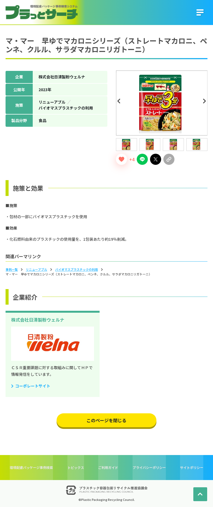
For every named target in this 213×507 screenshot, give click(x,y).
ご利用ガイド (108, 467)
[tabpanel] (162, 103)
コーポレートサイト (32, 386)
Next (205, 101)
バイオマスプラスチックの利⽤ (76, 269)
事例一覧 (12, 269)
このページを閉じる (106, 420)
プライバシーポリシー (149, 467)
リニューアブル (36, 269)
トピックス (75, 467)
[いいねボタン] (121, 159)
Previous (120, 101)
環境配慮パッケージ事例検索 (31, 467)
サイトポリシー (191, 467)
